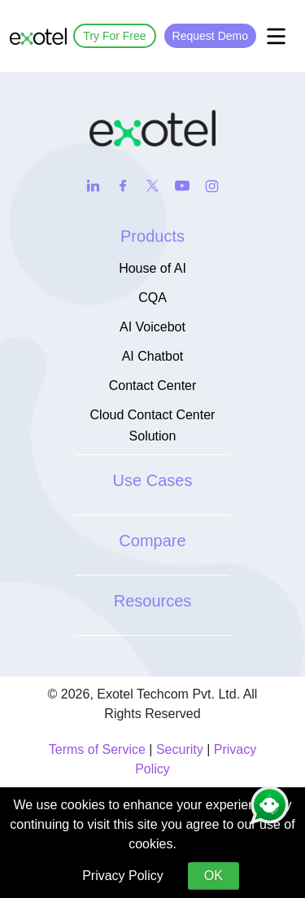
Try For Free (114, 35)
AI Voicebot (152, 327)
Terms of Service (97, 749)
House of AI (152, 268)
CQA (152, 297)
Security (179, 749)
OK (213, 876)
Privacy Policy (122, 876)
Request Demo (210, 35)
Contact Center (153, 385)
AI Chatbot (153, 356)
